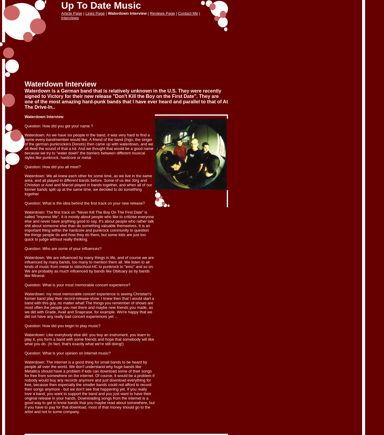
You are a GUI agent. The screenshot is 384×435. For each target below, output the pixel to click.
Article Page (71, 13)
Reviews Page (162, 13)
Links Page (95, 13)
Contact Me (188, 13)
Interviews (70, 18)
